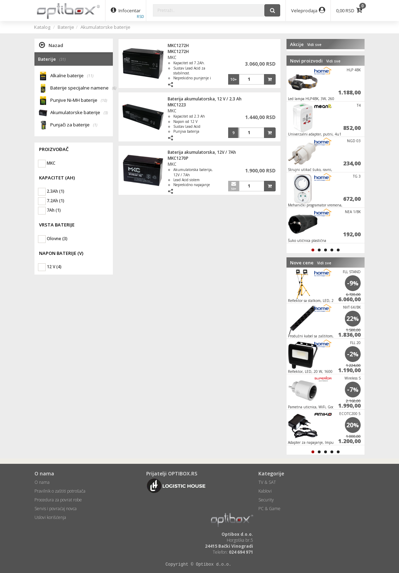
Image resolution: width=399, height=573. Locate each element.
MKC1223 (177, 105)
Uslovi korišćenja (50, 517)
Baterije (66, 27)
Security (266, 500)
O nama (42, 482)
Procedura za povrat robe (58, 500)
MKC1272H (178, 45)
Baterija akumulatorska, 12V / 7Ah (202, 152)
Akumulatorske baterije (105, 27)
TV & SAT (267, 482)
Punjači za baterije (73, 125)
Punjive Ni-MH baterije (78, 100)
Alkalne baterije (72, 76)
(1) (95, 125)
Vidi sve (314, 44)
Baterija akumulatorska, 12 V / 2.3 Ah (205, 99)
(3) (106, 112)
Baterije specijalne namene (81, 88)
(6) (114, 88)
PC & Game (269, 509)
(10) (104, 100)
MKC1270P (178, 158)
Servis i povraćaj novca (55, 509)
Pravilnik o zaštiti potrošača (59, 491)
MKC (172, 57)
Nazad (51, 44)
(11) (90, 75)
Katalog (42, 27)
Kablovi (265, 491)
